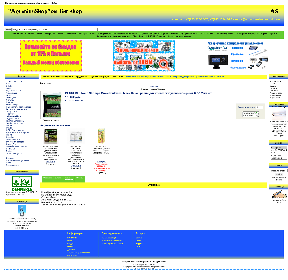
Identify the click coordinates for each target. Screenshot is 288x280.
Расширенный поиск (279, 178)
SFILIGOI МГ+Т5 (18, 33)
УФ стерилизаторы (122, 36)
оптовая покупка (183, 36)
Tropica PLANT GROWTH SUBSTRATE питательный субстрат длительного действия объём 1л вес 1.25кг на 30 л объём (76, 155)
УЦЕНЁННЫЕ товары (155, 36)
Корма (264, 33)
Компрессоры (104, 33)
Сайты (138, 247)
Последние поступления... (18, 160)
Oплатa (273, 88)
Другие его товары (15, 194)
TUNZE (39, 33)
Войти (54, 3)
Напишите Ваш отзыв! (279, 200)
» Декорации (12, 118)
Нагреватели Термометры (125, 33)
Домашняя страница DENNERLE (21, 192)
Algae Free (279, 155)
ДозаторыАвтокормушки (247, 33)
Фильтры (83, 33)
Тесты (202, 33)
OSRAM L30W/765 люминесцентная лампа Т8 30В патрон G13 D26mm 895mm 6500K (279, 126)
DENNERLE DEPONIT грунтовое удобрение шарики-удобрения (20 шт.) (101, 149)
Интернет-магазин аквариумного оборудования (27, 3)
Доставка (274, 90)
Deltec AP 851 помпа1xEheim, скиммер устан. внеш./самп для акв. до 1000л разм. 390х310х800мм (22, 221)
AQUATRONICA (13, 90)
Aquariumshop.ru (143, 267)
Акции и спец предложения (276, 94)
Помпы (92, 33)
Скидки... (10, 158)
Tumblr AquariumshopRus (112, 244)
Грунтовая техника (169, 33)
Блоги (138, 241)
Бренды (279, 143)
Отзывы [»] (279, 186)
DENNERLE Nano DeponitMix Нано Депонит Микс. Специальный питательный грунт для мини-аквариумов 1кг (51, 152)
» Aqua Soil (11, 111)
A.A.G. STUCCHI (279, 150)
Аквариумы (50, 33)
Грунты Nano (118, 77)
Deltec (170, 36)
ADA (8, 83)
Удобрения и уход (189, 33)
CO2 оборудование (224, 33)
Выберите (279, 147)
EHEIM (31, 33)
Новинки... (11, 163)
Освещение (71, 33)
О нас (272, 83)
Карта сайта (275, 97)
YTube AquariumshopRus (112, 241)
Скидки (273, 86)
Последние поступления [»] (279, 105)
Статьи (139, 238)
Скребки (273, 33)
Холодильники (104, 36)
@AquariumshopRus (110, 238)
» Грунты (10, 114)
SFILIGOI (10, 149)
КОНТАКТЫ (275, 81)
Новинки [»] (22, 201)
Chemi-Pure (138, 36)
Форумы (139, 244)
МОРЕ (60, 33)
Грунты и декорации (99, 77)
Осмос (210, 33)
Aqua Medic (279, 158)
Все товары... (12, 165)
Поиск (279, 165)
